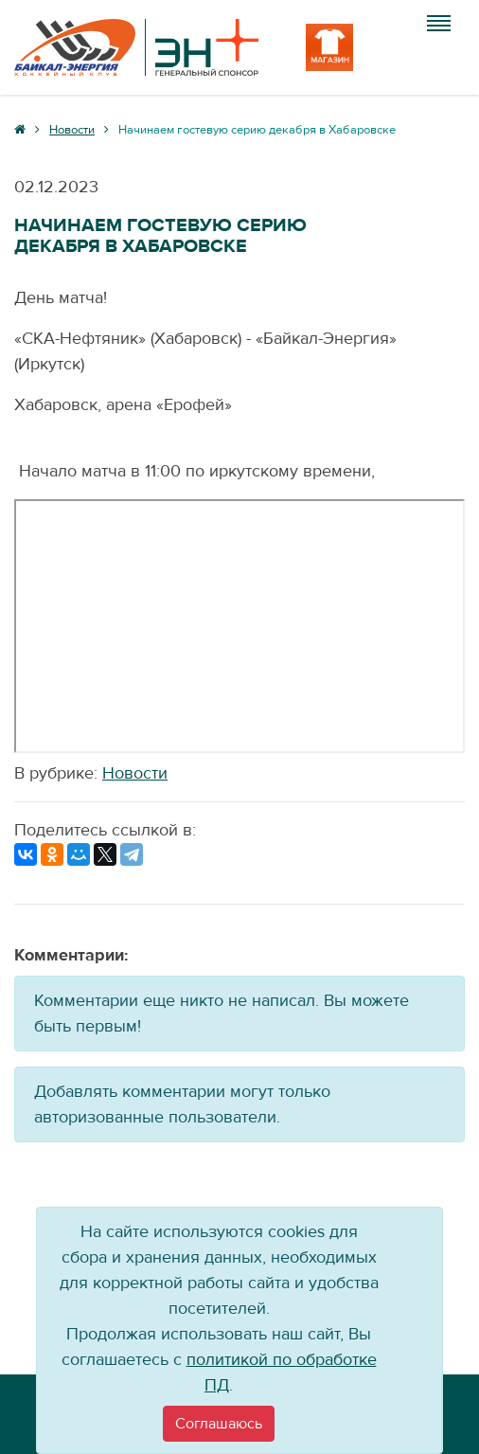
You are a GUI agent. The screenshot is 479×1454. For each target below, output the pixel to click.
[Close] (219, 1424)
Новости (135, 773)
